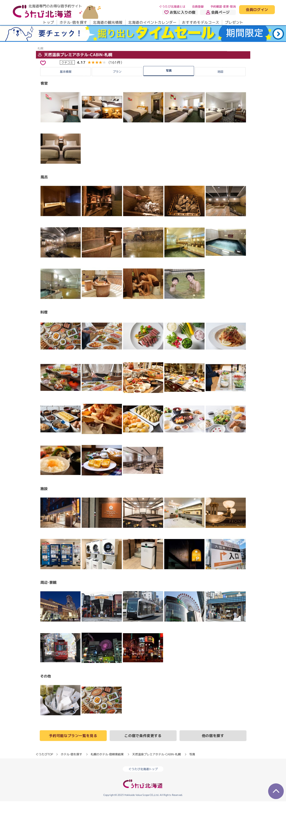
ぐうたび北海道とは (172, 6)
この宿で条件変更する (142, 752)
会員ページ (218, 12)
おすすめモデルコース (200, 22)
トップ (48, 22)
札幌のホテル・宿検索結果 (107, 771)
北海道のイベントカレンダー (152, 22)
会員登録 (198, 6)
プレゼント (234, 22)
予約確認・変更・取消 (223, 6)
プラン (117, 88)
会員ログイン (257, 9)
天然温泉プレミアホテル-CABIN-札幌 (75, 71)
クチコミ (67, 79)
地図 (220, 88)
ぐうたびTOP (44, 771)
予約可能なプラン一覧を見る (73, 752)
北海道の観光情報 (107, 22)
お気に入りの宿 (179, 12)
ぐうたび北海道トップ (143, 786)
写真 (169, 87)
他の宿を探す (213, 752)
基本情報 (65, 88)
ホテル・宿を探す (73, 22)
